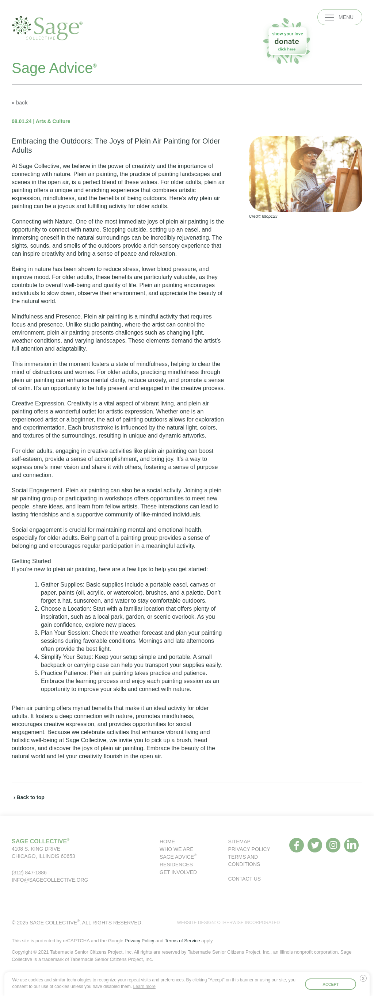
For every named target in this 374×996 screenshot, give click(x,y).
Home (167, 841)
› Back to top (29, 797)
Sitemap (239, 841)
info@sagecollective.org (50, 880)
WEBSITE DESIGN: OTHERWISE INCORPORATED (228, 922)
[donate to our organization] (287, 41)
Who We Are (177, 849)
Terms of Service (182, 940)
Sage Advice (178, 857)
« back (20, 103)
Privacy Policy (249, 849)
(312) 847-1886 (29, 872)
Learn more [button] (144, 986)
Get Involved (178, 872)
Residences (176, 864)
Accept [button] (331, 984)
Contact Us (244, 879)
